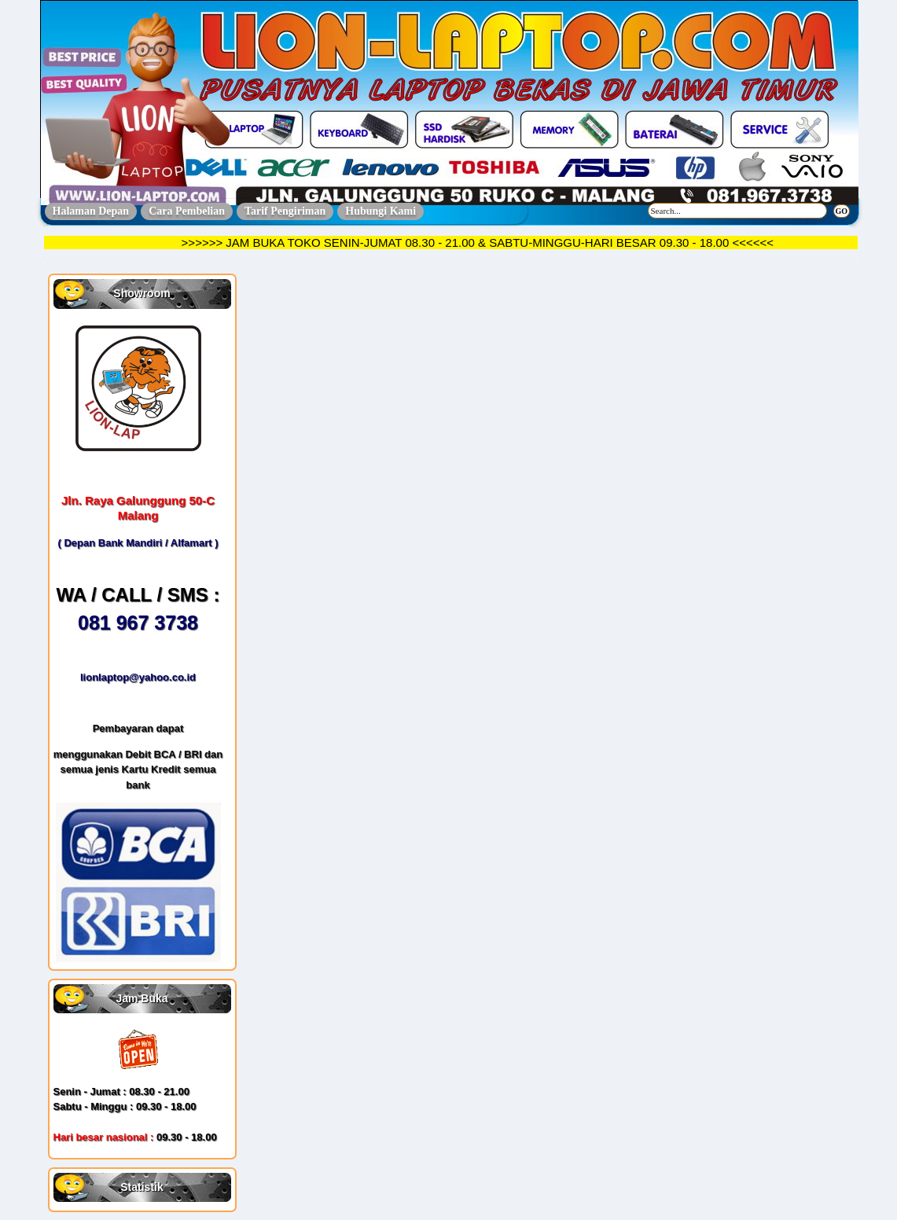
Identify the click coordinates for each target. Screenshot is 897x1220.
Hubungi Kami (380, 211)
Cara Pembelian (187, 211)
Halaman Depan (91, 211)
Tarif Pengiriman (284, 211)
